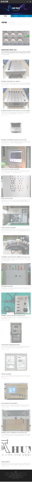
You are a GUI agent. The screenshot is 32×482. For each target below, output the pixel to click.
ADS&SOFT (17, 478)
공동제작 (16, 16)
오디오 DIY (27, 16)
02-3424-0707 (24, 473)
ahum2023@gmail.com (16, 474)
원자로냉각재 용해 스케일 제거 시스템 (9, 50)
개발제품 (5, 16)
